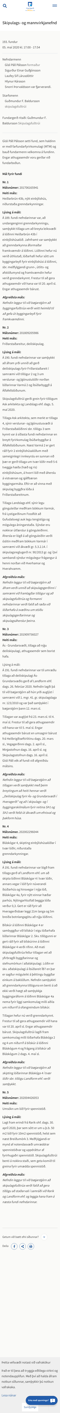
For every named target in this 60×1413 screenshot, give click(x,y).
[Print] (31, 1246)
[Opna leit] (5, 6)
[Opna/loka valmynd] (54, 6)
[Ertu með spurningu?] (42, 1400)
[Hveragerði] (30, 6)
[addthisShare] (22, 1246)
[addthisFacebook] (14, 1246)
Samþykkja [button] (30, 1407)
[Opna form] (44, 1237)
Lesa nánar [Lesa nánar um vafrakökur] (9, 1395)
